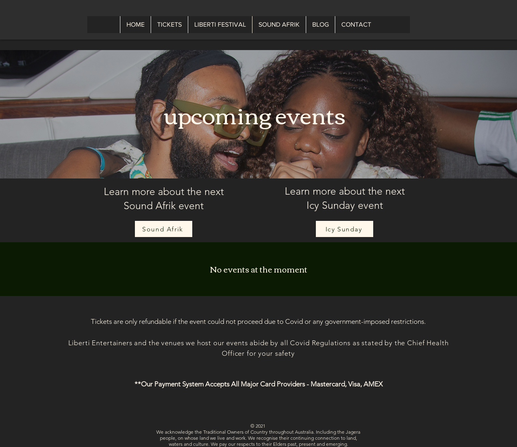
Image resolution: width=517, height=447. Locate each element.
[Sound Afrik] (163, 229)
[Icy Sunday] (344, 229)
